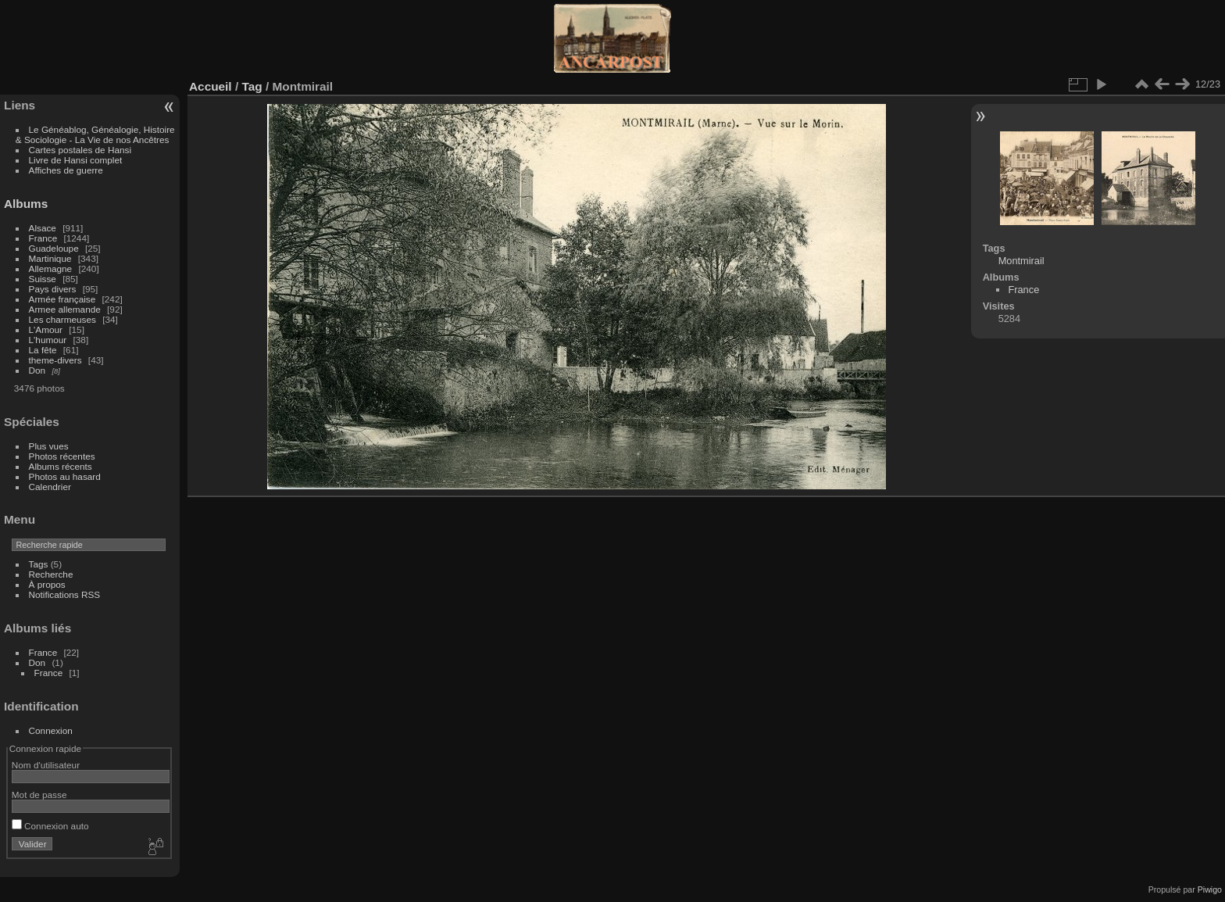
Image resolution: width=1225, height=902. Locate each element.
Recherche (51, 574)
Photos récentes (62, 456)
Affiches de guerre (66, 170)
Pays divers (53, 289)
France (43, 238)
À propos (47, 584)
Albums (26, 203)
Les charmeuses (62, 319)
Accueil (210, 86)
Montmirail (1021, 261)
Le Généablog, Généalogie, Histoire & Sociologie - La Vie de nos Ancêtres (95, 134)
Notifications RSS (65, 594)
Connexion (51, 730)
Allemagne (51, 268)
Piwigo (1210, 889)
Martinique (50, 258)
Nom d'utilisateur (46, 765)
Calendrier (50, 486)
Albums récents (60, 466)
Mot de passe (39, 794)
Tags (38, 564)
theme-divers (55, 360)
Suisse (42, 279)
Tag (251, 86)
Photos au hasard (65, 476)
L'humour (48, 340)
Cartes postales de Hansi (80, 150)
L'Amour (45, 329)
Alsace (42, 228)
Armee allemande (65, 309)
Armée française (62, 299)
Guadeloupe (54, 248)
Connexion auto (50, 826)
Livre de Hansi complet (76, 160)
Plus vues (49, 446)
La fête (43, 350)
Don (37, 370)
